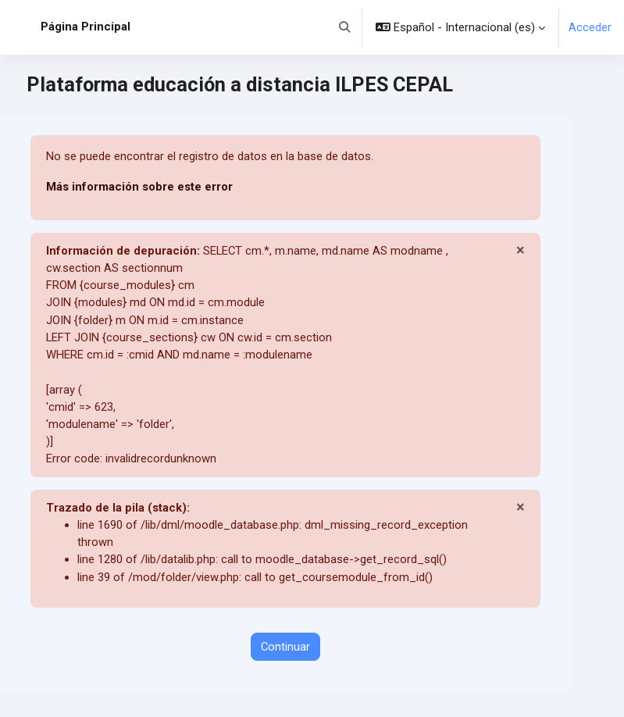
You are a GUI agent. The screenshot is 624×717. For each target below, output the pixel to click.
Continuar (285, 647)
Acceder (590, 27)
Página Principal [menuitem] (85, 27)
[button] (344, 27)
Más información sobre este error (139, 187)
